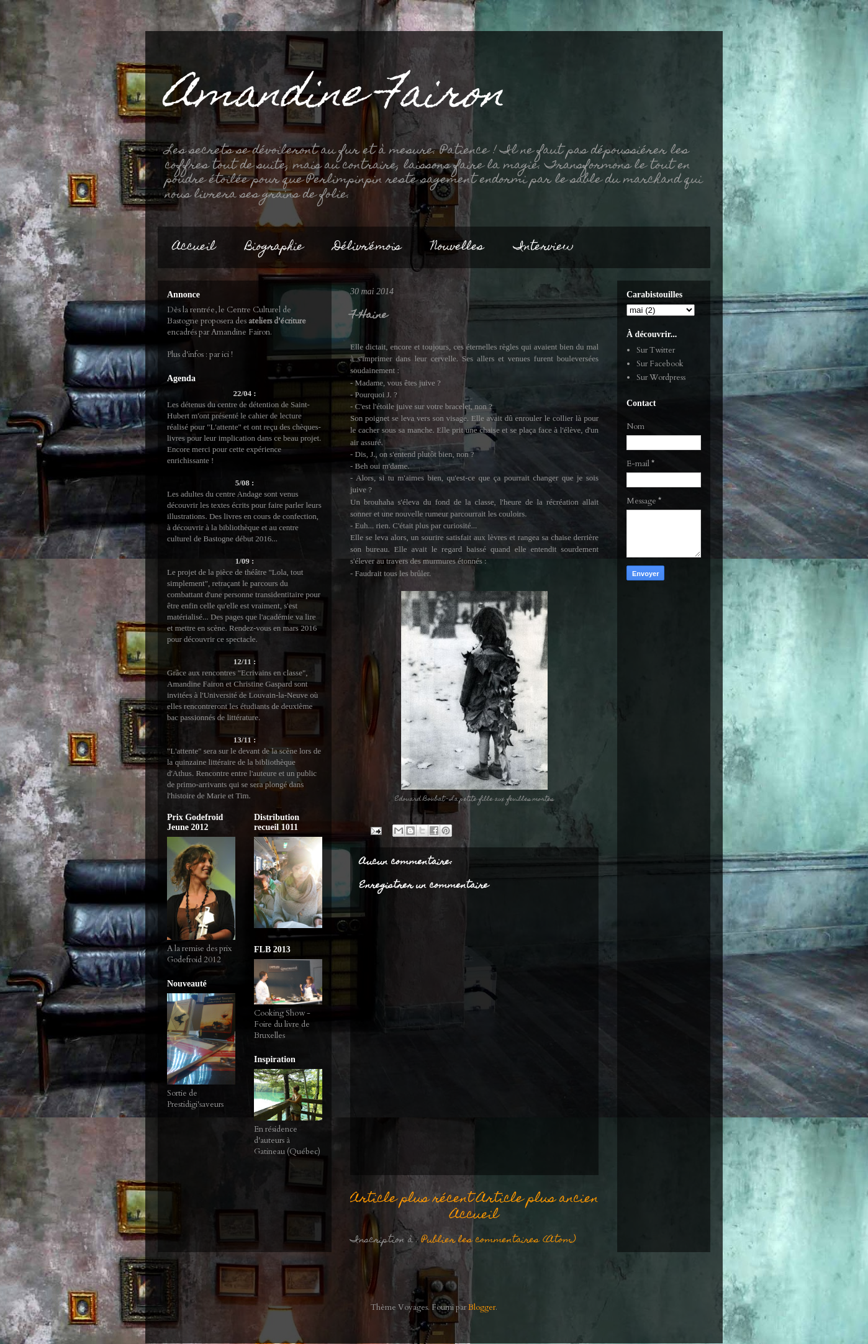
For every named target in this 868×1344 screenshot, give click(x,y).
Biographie (274, 247)
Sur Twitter (655, 350)
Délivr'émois (367, 247)
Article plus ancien (538, 1199)
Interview (543, 247)
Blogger (481, 1307)
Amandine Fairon (334, 97)
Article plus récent (411, 1199)
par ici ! (221, 354)
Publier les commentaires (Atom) (499, 1240)
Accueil (194, 247)
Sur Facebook (660, 363)
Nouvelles (457, 247)
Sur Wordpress (660, 377)
